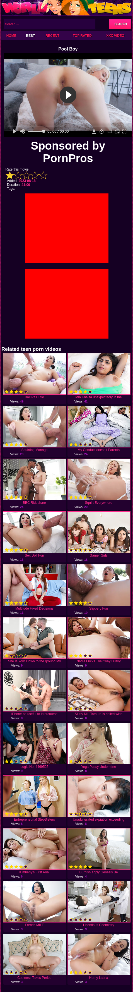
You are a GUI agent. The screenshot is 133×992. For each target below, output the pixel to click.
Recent (52, 36)
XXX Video (116, 36)
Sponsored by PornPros (68, 152)
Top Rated (82, 36)
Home (11, 36)
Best (30, 36)
